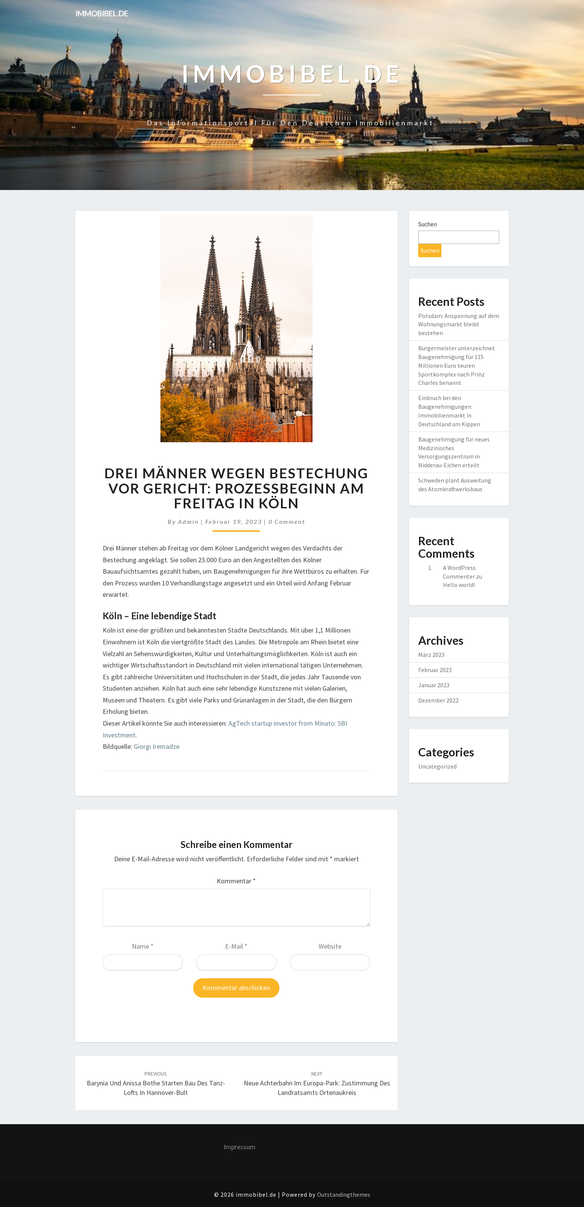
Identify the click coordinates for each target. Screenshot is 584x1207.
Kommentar (236, 880)
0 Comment (286, 521)
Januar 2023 (433, 685)
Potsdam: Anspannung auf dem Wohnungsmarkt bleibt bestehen (458, 324)
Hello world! (459, 584)
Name (143, 946)
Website (330, 946)
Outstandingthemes (343, 1194)
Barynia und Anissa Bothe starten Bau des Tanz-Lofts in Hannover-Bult (156, 1083)
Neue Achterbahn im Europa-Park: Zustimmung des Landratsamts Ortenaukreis (317, 1083)
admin (188, 521)
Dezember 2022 (438, 700)
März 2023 (431, 654)
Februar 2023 (435, 670)
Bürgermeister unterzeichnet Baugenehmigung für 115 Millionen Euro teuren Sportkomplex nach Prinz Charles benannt (456, 365)
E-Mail (236, 946)
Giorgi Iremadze (156, 746)
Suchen (427, 224)
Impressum (240, 1146)
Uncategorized (437, 766)
